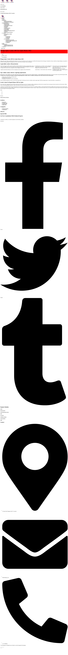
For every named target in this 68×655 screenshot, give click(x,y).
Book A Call (3, 48)
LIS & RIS (5, 27)
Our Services (4, 20)
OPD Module (6, 26)
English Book (8, 36)
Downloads (4, 33)
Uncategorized (4, 109)
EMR (1, 420)
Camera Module (6, 29)
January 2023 (4, 104)
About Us (3, 19)
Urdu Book (7, 38)
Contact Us (4, 46)
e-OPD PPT (8, 42)
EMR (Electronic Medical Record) (9, 30)
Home (3, 18)
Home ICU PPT (8, 41)
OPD (1, 413)
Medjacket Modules (5, 108)
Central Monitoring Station (8, 25)
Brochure (5, 34)
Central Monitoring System (4, 412)
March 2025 (4, 102)
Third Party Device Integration (8, 22)
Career (3, 43)
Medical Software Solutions (8, 32)
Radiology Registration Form (8, 45)
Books (5, 35)
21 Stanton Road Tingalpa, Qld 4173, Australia (7, 13)
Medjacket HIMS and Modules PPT (11, 40)
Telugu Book (8, 37)
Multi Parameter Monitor (8, 21)
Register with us (4, 44)
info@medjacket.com (3, 9)
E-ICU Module (6, 28)
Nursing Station (6, 24)
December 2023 (4, 103)
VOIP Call (5, 31)
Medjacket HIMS (6, 23)
